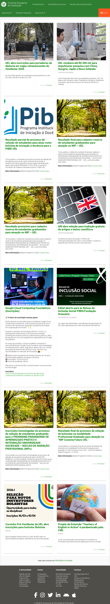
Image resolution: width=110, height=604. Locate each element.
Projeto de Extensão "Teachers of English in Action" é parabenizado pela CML (80, 527)
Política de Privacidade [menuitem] (23, 585)
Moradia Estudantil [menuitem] (63, 574)
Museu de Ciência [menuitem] (81, 584)
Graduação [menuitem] (42, 574)
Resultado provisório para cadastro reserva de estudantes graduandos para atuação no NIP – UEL (26, 229)
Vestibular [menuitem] (41, 582)
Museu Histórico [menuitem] (80, 586)
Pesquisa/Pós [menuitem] (43, 576)
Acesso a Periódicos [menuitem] (82, 578)
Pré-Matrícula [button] (38, 4)
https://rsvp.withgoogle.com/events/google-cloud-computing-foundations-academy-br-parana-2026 (24, 374)
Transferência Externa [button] (57, 4)
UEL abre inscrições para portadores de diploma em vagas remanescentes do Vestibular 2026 (28, 66)
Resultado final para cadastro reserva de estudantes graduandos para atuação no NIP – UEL (80, 142)
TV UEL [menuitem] (58, 584)
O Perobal (48, 85)
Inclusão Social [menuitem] (61, 578)
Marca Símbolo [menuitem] (25, 582)
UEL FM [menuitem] (59, 586)
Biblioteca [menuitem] (41, 580)
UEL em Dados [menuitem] (24, 576)
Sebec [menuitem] (76, 588)
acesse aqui (44, 171)
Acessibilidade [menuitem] (61, 580)
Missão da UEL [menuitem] (25, 574)
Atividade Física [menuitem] (62, 582)
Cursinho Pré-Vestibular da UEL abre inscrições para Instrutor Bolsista (27, 526)
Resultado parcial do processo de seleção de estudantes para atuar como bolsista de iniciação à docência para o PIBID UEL (28, 144)
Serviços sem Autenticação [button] (81, 4)
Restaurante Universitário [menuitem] (79, 581)
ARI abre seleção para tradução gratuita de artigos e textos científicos (81, 228)
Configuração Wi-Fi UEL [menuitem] (81, 575)
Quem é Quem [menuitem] (24, 580)
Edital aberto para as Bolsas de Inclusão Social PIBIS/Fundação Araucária (77, 311)
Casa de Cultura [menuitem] (62, 576)
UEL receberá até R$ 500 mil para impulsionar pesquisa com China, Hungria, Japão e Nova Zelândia (78, 66)
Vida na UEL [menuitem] (23, 578)
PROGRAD (48, 179)
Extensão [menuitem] (41, 578)
